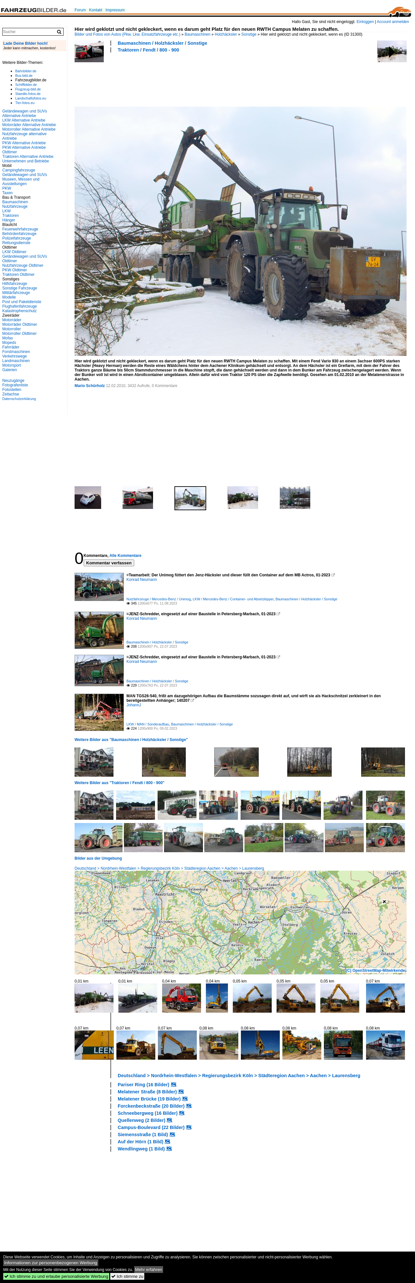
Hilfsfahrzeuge (14, 283)
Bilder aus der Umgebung (98, 858)
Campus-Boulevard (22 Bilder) (151, 1127)
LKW (6, 211)
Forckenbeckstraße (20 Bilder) (151, 1106)
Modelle (9, 297)
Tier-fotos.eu (24, 103)
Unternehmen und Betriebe (25, 161)
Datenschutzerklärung (19, 399)
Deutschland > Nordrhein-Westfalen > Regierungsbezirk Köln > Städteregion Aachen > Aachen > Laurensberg (169, 868)
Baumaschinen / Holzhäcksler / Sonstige (162, 43)
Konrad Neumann (141, 579)
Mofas (7, 338)
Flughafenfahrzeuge (19, 306)
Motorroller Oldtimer (19, 333)
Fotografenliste (15, 385)
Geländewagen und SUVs (24, 174)
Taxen (7, 193)
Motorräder (11, 320)
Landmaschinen (16, 361)
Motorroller (11, 329)
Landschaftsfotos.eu (30, 98)
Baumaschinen (197, 34)
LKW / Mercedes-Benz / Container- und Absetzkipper (233, 599)
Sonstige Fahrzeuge (19, 288)
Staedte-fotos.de (28, 94)
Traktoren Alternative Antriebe (27, 156)
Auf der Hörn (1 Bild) (140, 1141)
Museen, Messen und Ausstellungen (21, 181)
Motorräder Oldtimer (19, 324)
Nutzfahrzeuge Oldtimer (22, 265)
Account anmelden (393, 21)
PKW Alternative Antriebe (24, 143)
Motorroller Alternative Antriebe (28, 129)
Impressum (114, 10)
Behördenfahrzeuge (19, 233)
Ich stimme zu (127, 1276)
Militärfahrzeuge (16, 292)
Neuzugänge (13, 380)
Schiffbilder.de (26, 85)
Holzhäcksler (226, 34)
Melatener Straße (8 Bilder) (147, 1091)
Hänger (8, 220)
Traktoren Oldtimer (18, 274)
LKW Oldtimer (14, 252)
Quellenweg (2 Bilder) (141, 1120)
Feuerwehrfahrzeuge (20, 229)
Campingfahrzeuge (18, 170)
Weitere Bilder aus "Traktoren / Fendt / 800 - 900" (119, 783)
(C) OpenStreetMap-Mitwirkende (375, 970)
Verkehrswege (14, 356)
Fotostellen (11, 389)
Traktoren (10, 215)
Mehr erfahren (148, 1269)
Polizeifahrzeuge (16, 238)
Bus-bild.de (23, 75)
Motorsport (11, 365)
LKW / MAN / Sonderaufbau (147, 724)
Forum (80, 10)
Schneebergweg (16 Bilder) (148, 1113)
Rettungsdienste (16, 243)
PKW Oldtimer (14, 270)
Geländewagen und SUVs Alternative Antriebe (24, 113)
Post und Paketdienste (21, 302)
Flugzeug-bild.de (28, 89)
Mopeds (9, 342)
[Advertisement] (193, 78)
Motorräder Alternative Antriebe (29, 125)
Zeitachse (10, 394)
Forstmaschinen (16, 351)
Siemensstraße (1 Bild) (143, 1134)
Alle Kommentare (125, 555)
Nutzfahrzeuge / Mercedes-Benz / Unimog (158, 599)
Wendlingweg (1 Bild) (141, 1148)
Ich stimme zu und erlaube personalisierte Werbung (56, 1276)
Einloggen (365, 21)
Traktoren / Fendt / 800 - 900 (148, 50)
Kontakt (95, 10)
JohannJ (133, 705)
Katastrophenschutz (19, 311)
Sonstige (248, 34)
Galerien (9, 370)
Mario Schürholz (90, 385)
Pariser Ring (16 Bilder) (143, 1084)
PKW (6, 188)
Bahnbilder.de (25, 71)
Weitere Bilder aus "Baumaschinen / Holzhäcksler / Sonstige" (131, 739)
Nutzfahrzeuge (15, 206)
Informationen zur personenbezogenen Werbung (50, 1262)
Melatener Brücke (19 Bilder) (149, 1098)
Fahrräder (10, 347)
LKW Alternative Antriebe (23, 120)
